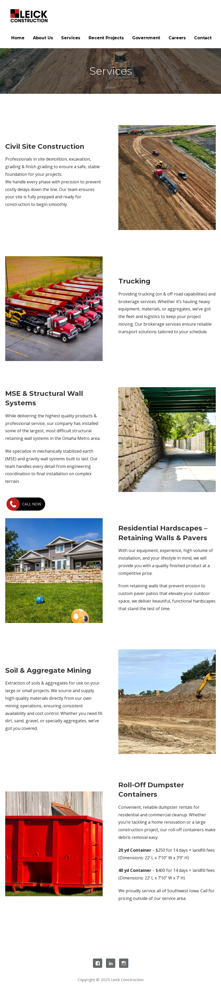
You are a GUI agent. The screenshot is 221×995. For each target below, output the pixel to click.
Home (17, 37)
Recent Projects (106, 37)
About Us (43, 37)
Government (146, 37)
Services (70, 37)
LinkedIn (110, 963)
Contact (203, 37)
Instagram (123, 963)
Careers (177, 37)
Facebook (97, 963)
